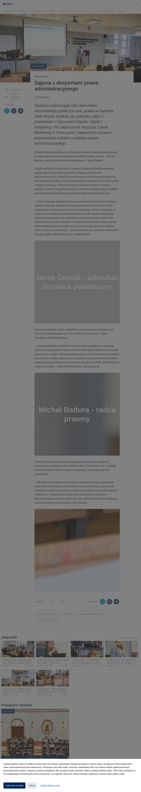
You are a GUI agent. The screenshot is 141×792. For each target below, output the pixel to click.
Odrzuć (32, 785)
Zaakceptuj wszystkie (14, 785)
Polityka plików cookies (50, 785)
